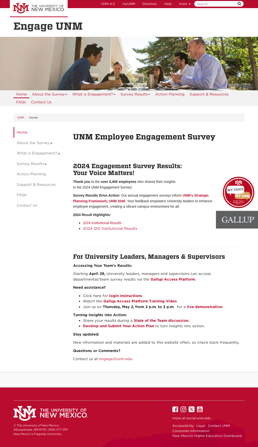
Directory (149, 4)
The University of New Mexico (39, 8)
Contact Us (41, 102)
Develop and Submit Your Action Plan (118, 326)
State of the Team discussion (161, 320)
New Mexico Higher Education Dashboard (207, 436)
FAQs (21, 102)
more (185, 4)
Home (21, 94)
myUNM (128, 4)
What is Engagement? (94, 95)
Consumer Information (190, 431)
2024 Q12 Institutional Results (110, 228)
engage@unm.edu (115, 359)
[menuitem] (21, 94)
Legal (200, 426)
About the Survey (49, 95)
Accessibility (183, 426)
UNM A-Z (108, 4)
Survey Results (135, 95)
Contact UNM (219, 426)
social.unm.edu (198, 418)
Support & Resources (209, 94)
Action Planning (169, 94)
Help (168, 4)
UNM (20, 117)
